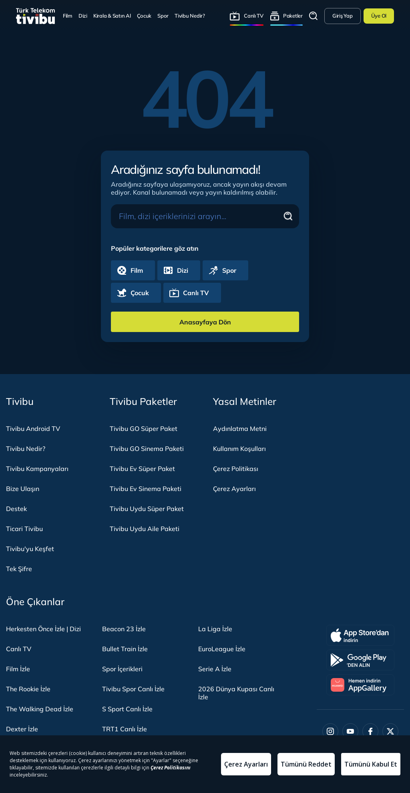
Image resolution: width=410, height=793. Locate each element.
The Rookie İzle (28, 689)
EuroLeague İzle (221, 649)
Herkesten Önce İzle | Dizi (43, 629)
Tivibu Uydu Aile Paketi (144, 529)
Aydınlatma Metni (240, 429)
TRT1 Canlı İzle (124, 729)
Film (67, 15)
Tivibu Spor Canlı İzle (133, 689)
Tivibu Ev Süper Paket (142, 469)
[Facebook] (370, 731)
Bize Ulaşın (22, 489)
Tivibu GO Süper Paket (143, 429)
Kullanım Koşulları (239, 449)
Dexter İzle (22, 729)
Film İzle (18, 669)
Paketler (293, 15)
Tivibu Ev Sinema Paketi (145, 489)
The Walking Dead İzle (39, 709)
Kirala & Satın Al (112, 15)
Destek (16, 509)
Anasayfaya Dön (205, 322)
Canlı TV (253, 15)
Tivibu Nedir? (190, 15)
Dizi (82, 15)
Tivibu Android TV (33, 429)
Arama (313, 16)
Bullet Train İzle (125, 649)
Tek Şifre (19, 569)
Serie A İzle (214, 669)
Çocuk (144, 15)
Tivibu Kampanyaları (37, 469)
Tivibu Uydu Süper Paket (147, 509)
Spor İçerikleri (122, 669)
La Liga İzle (215, 629)
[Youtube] (350, 731)
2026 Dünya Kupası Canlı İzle (236, 693)
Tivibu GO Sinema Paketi (147, 449)
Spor (163, 15)
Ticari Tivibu (24, 529)
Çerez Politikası (235, 469)
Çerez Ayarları (234, 489)
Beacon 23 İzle (124, 629)
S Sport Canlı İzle (127, 709)
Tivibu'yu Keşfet (30, 549)
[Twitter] (390, 731)
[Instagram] (330, 731)
